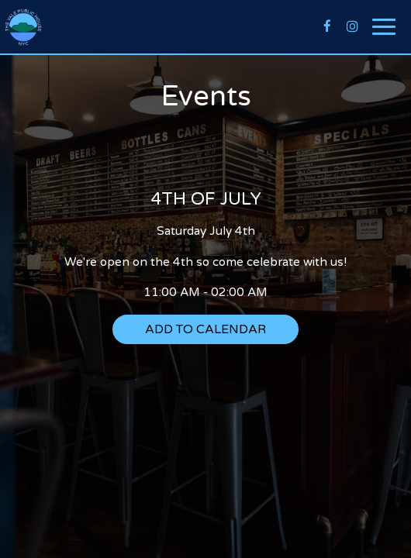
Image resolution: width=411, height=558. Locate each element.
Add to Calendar (205, 329)
